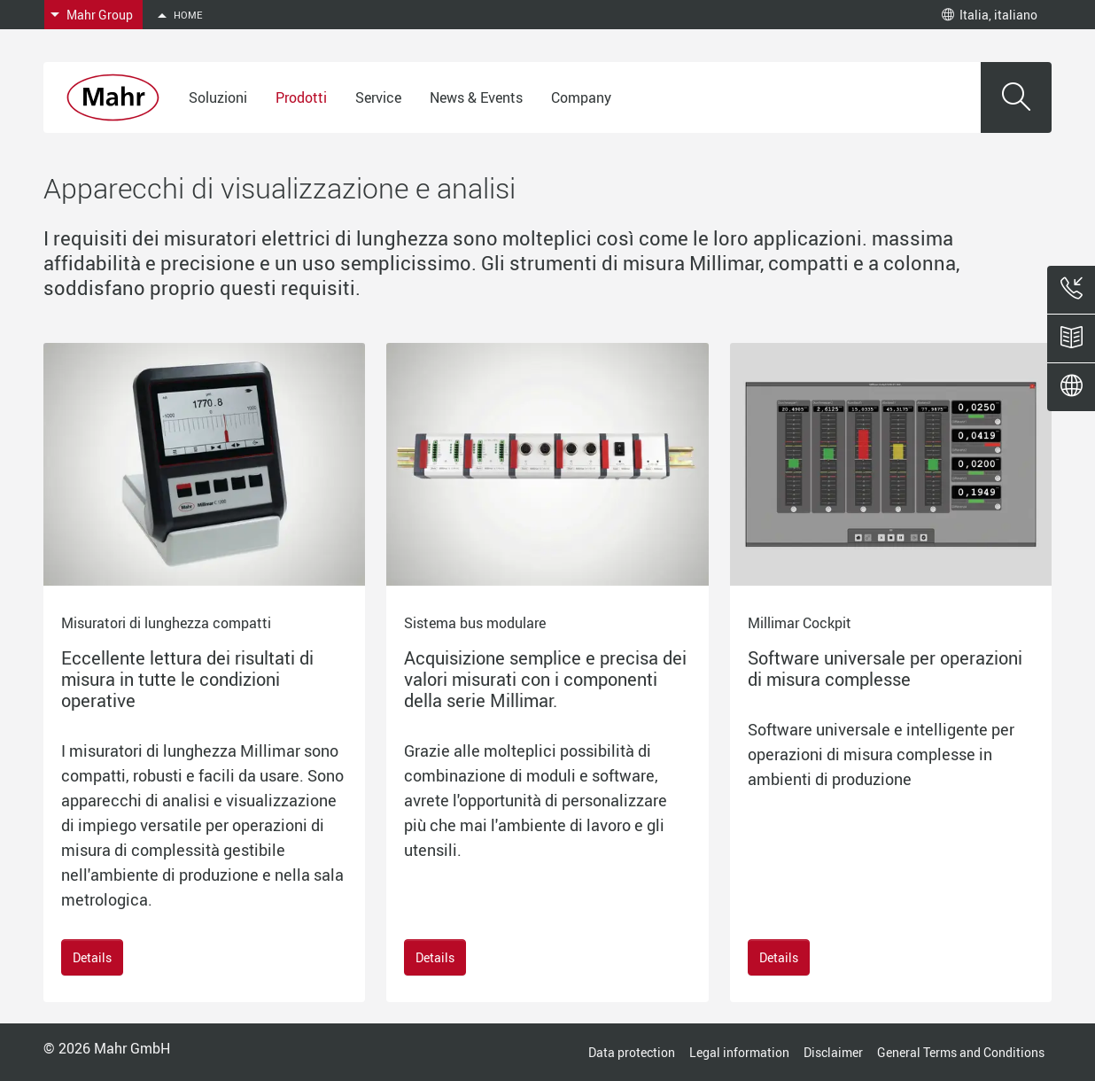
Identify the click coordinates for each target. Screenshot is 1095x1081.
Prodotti (301, 97)
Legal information (739, 1052)
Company (581, 97)
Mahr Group (99, 14)
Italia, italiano (989, 14)
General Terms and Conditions (961, 1052)
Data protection (631, 1052)
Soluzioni (218, 97)
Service (378, 97)
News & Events (476, 97)
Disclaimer (833, 1052)
